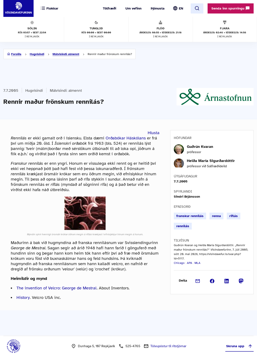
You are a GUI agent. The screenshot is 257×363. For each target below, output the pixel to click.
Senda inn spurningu (230, 8)
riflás (233, 216)
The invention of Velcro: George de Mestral (56, 288)
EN (181, 8)
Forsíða (16, 54)
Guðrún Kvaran (200, 146)
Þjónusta (158, 8)
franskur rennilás (190, 216)
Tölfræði (109, 8)
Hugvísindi (37, 54)
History (23, 297)
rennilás (182, 226)
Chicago (179, 263)
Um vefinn (133, 8)
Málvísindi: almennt (66, 54)
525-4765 (132, 346)
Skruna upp (239, 346)
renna (216, 216)
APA (189, 263)
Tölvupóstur (168, 346)
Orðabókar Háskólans (126, 138)
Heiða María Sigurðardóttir (211, 160)
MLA (197, 263)
